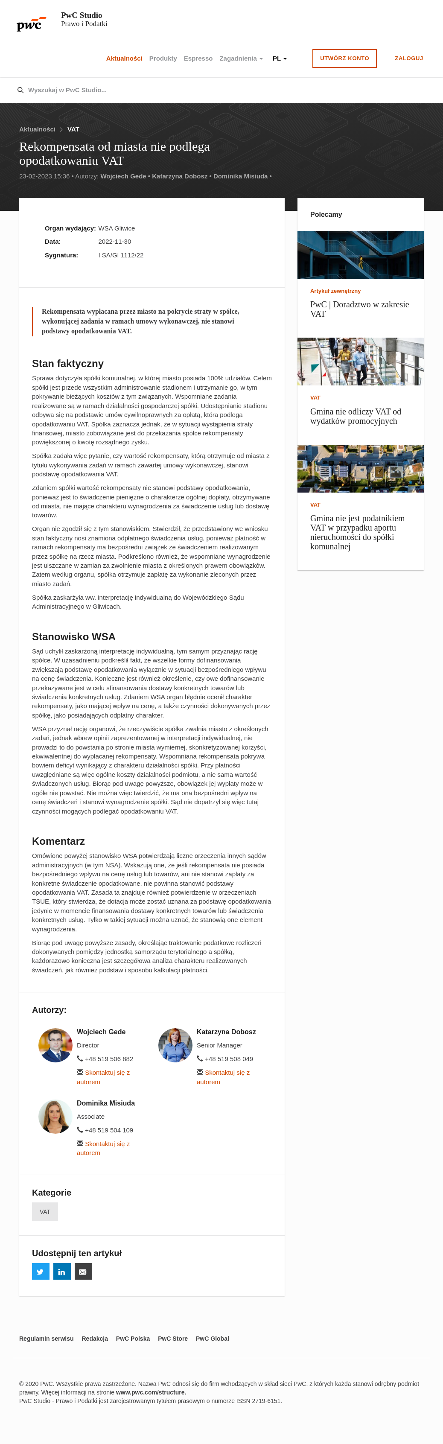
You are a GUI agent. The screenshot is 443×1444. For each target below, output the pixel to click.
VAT (73, 129)
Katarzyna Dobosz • (181, 176)
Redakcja (95, 1338)
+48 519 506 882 (105, 1058)
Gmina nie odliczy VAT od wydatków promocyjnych (355, 416)
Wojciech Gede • (125, 176)
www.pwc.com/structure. (151, 1392)
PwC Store (173, 1338)
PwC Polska (133, 1338)
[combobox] (203, 90)
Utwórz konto (344, 58)
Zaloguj (409, 58)
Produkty (163, 58)
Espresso (198, 58)
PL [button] (280, 58)
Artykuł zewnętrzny (335, 291)
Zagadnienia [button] (241, 58)
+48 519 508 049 (225, 1058)
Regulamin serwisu (46, 1338)
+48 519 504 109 (105, 1130)
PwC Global (212, 1338)
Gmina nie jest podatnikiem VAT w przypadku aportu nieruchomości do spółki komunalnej (357, 532)
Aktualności (124, 58)
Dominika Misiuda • (242, 176)
